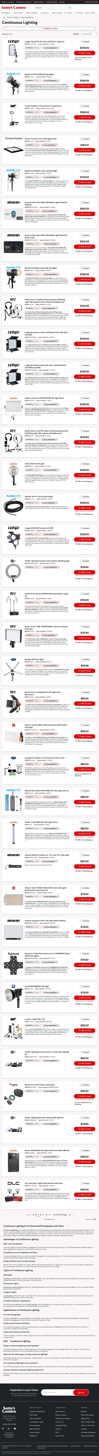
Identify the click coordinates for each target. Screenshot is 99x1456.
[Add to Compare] (81, 42)
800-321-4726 (92, 2)
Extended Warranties (88, 1432)
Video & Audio (18, 13)
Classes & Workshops (37, 1412)
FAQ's (57, 1432)
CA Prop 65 (41, 1448)
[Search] (69, 7)
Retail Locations (61, 1415)
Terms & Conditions (90, 1446)
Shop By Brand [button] (39, 2)
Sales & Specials (35, 1418)
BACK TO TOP (90, 1219)
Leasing (83, 1429)
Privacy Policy (76, 1446)
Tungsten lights (8, 1296)
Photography (5, 13)
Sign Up (81, 1392)
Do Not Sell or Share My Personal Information (53, 1446)
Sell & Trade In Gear (88, 1422)
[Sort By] (88, 34)
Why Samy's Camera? (62, 1418)
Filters (49, 28)
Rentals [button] (62, 2)
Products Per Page (60, 1215)
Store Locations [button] (7, 2)
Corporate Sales (61, 1425)
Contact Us (59, 1422)
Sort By (75, 34)
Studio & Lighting (31, 13)
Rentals (83, 1412)
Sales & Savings (57, 13)
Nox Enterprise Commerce (9, 1436)
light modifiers (32, 1304)
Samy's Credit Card (87, 1425)
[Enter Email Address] (65, 1392)
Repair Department (87, 1436)
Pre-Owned (68, 13)
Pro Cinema (79, 13)
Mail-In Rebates (35, 1429)
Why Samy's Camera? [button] (23, 2)
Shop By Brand (34, 1432)
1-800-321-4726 (9, 1424)
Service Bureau (35, 1425)
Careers (58, 1429)
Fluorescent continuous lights (13, 1287)
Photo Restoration (87, 1415)
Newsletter (33, 1436)
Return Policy (59, 1436)
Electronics (44, 13)
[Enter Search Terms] (51, 7)
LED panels (7, 1278)
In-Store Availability (50, 48)
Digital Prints (85, 1418)
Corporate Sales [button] (51, 2)
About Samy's (60, 1412)
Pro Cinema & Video (36, 1422)
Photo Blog (33, 1415)
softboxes (15, 1320)
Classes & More (90, 13)
